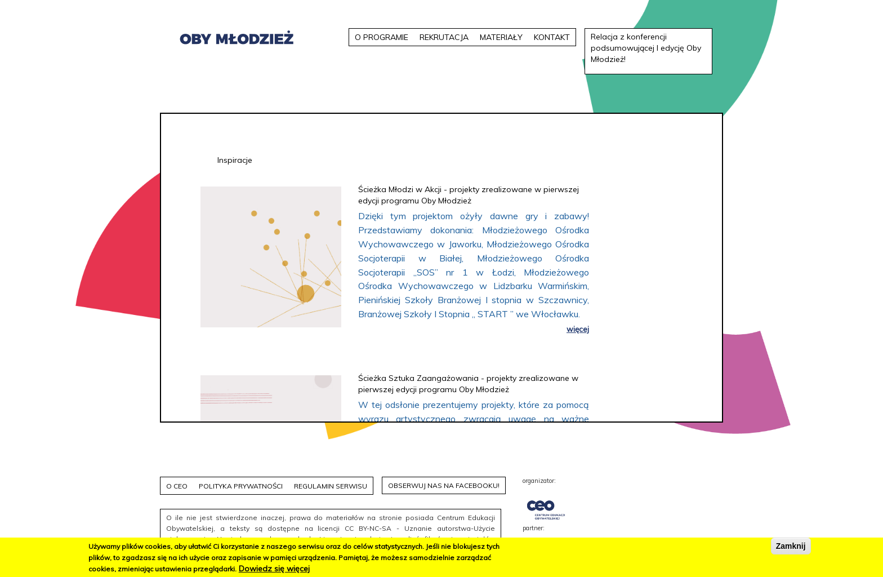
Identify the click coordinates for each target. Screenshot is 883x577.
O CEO (177, 486)
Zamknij (791, 546)
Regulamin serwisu (330, 486)
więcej (578, 329)
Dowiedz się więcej (274, 568)
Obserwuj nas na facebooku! (444, 485)
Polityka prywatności (241, 486)
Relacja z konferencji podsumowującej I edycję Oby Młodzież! (646, 48)
